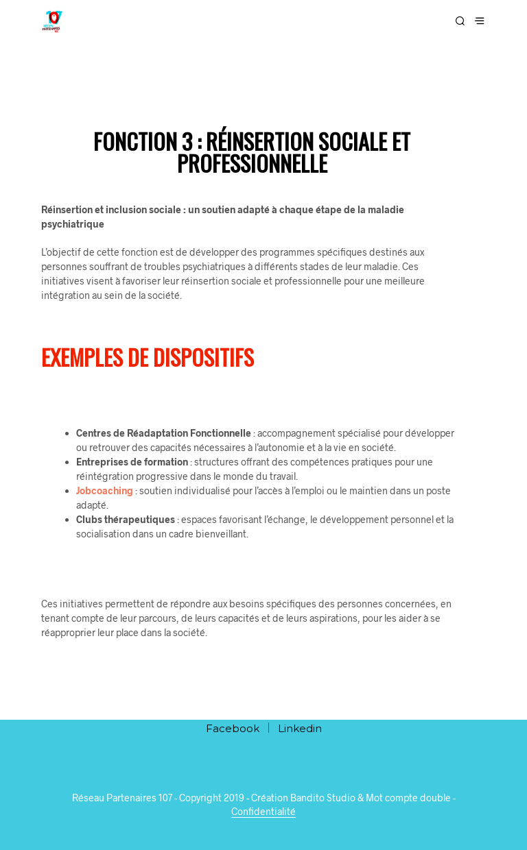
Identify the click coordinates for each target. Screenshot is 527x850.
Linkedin (300, 728)
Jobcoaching (104, 490)
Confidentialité (263, 811)
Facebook (232, 728)
